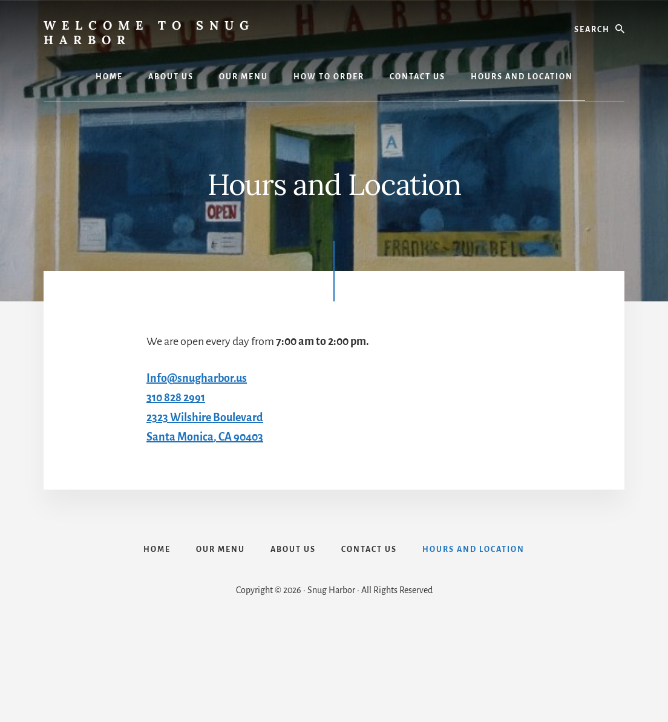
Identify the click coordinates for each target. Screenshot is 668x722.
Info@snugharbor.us (196, 378)
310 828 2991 (175, 398)
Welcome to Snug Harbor (149, 32)
